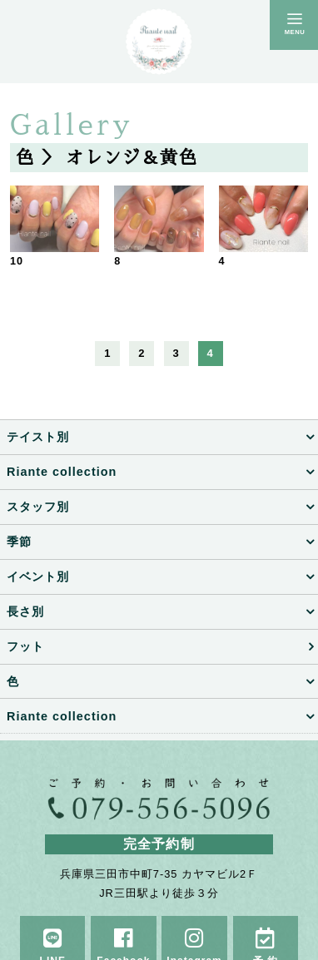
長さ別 (25, 611)
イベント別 (38, 576)
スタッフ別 (38, 506)
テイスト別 (38, 436)
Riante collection (62, 471)
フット (25, 646)
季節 (19, 541)
